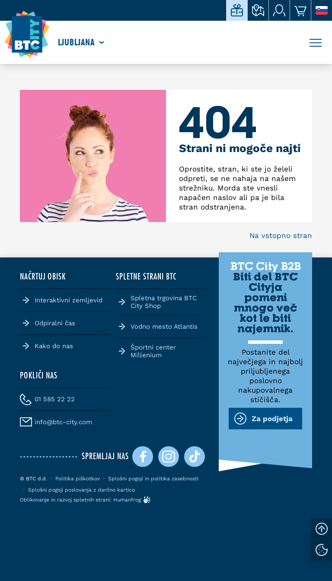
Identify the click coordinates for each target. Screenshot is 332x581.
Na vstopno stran (280, 235)
